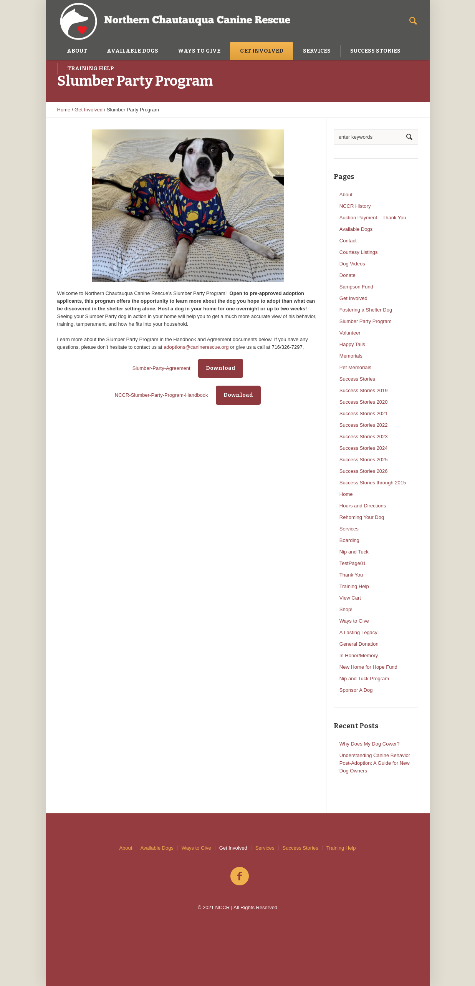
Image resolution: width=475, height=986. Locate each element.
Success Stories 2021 (363, 413)
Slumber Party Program (365, 321)
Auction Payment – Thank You (372, 217)
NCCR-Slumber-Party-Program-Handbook (161, 395)
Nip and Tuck (354, 552)
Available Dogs (355, 229)
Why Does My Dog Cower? (369, 744)
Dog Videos (352, 264)
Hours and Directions (362, 506)
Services (349, 529)
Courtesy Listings (358, 252)
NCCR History (355, 206)
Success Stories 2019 (363, 390)
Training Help (354, 586)
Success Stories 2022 (363, 425)
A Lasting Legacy (358, 632)
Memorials (350, 356)
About (346, 194)
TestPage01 (352, 563)
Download (220, 368)
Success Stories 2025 (363, 459)
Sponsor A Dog (356, 690)
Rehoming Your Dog (361, 517)
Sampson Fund (356, 287)
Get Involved (88, 110)
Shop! (346, 609)
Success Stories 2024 (363, 448)
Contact (348, 241)
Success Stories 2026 (363, 471)
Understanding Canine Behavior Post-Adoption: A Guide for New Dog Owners (374, 763)
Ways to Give (354, 621)
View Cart (350, 598)
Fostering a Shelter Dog (365, 310)
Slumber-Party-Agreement (161, 368)
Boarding (349, 540)
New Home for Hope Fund (368, 667)
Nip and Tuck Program (364, 678)
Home (64, 110)
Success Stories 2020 (363, 402)
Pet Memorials (355, 367)
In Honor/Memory (358, 655)
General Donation (359, 644)
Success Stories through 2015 (372, 483)
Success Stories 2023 (363, 436)
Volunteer (350, 333)
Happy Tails (352, 344)
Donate (347, 275)
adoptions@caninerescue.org (196, 347)
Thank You (351, 575)
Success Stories (357, 379)
